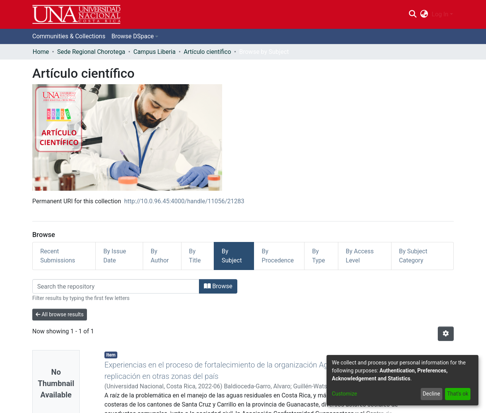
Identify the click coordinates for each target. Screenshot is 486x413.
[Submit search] (412, 14)
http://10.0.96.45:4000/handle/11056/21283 (184, 201)
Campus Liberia (154, 51)
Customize (344, 394)
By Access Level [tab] (360, 256)
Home (41, 51)
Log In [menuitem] (440, 14)
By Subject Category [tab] (413, 256)
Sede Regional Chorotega (91, 51)
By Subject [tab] (232, 256)
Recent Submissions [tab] (57, 256)
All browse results (60, 314)
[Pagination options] (446, 334)
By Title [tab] (195, 256)
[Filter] (115, 286)
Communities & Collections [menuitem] (68, 36)
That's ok (457, 394)
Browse (218, 286)
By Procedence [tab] (278, 256)
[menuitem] (424, 14)
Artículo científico (207, 51)
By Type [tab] (318, 256)
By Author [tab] (160, 256)
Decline (431, 394)
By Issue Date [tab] (114, 256)
